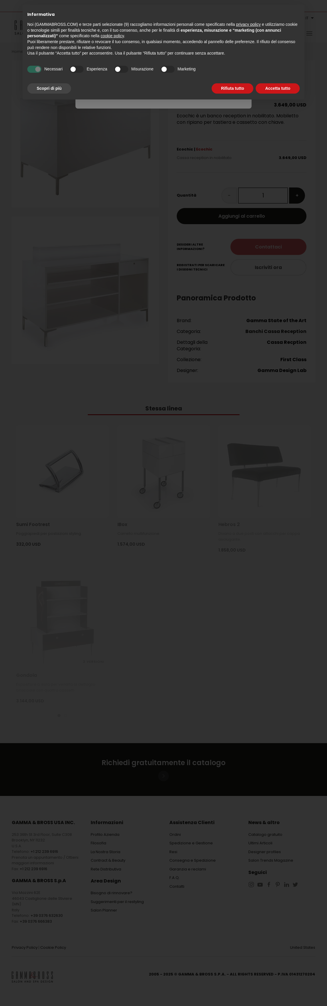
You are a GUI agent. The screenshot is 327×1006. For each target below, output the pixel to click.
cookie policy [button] (112, 35)
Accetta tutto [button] (277, 88)
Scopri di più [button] (49, 88)
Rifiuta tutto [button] (232, 88)
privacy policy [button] (248, 24)
